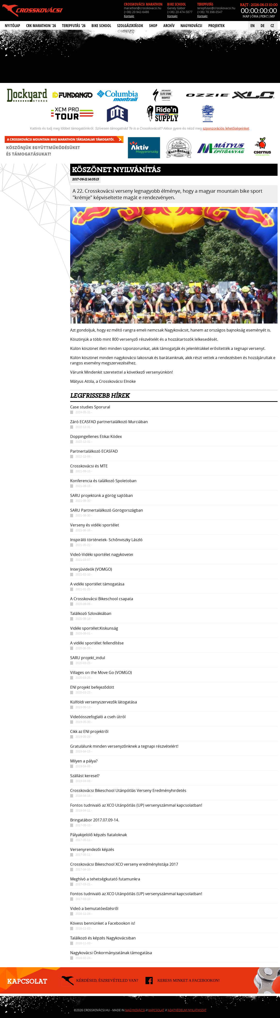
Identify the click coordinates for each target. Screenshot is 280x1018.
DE (263, 25)
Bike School (101, 25)
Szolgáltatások (130, 25)
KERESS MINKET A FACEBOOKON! (189, 980)
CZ (272, 25)
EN (252, 25)
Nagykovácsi (191, 25)
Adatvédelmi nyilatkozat (187, 1010)
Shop (153, 25)
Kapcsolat (156, 1010)
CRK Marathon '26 (41, 25)
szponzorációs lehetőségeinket (226, 128)
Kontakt (129, 16)
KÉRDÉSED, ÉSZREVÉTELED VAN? (107, 980)
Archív (168, 25)
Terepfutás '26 (73, 25)
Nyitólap (12, 25)
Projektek (216, 25)
